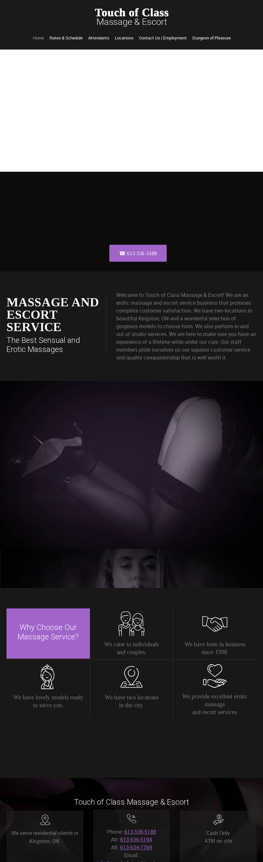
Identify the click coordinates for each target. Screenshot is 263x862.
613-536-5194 (136, 839)
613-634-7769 (136, 847)
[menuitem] (38, 38)
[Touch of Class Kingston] (132, 17)
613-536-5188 (140, 831)
